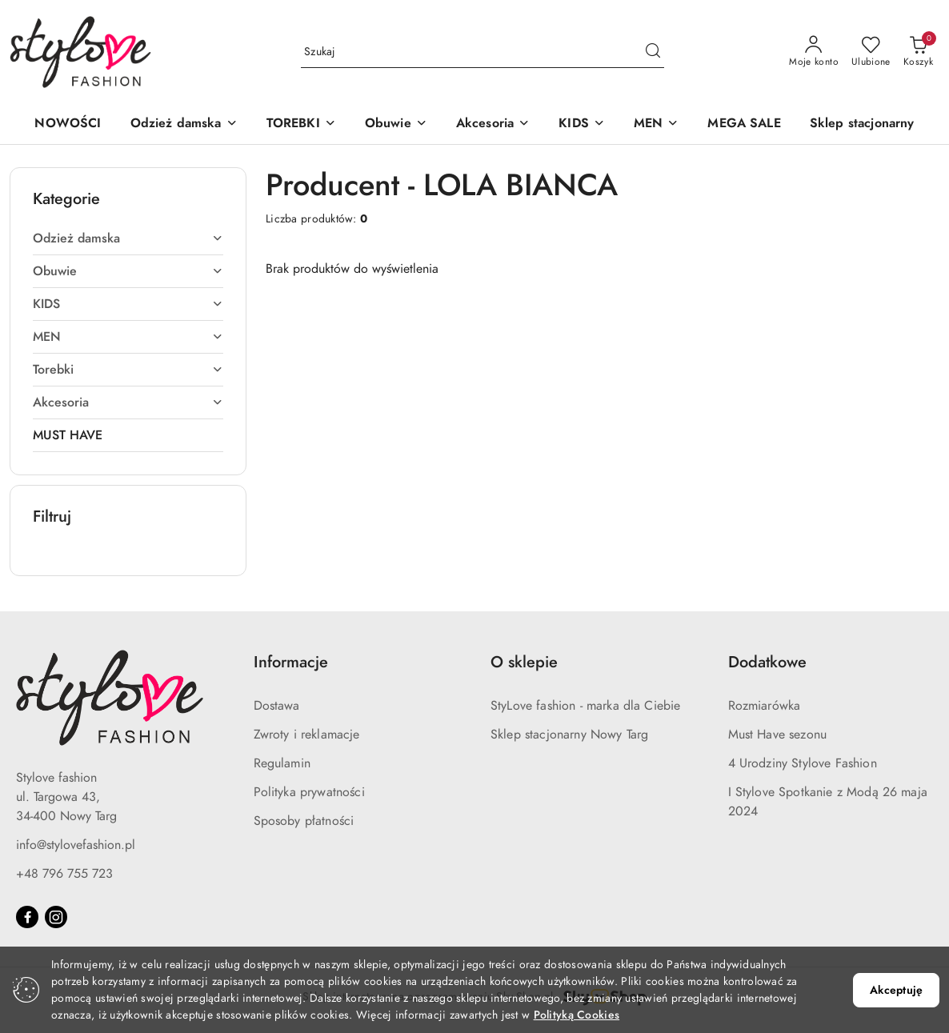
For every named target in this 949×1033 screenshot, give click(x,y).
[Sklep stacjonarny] (862, 124)
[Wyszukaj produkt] (482, 51)
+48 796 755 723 (64, 874)
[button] (184, 124)
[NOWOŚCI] (67, 124)
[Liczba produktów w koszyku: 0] (918, 52)
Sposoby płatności (304, 821)
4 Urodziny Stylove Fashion (802, 763)
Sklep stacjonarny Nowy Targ (569, 734)
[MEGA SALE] (744, 124)
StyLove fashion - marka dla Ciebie (585, 706)
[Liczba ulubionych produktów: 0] (871, 52)
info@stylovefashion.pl (75, 845)
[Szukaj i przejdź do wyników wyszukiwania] (653, 52)
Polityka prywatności (309, 792)
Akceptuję (896, 990)
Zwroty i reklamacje (307, 734)
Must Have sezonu (777, 734)
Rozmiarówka (764, 706)
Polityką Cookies (576, 1015)
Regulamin (282, 763)
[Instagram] (56, 917)
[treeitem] (128, 238)
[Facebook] (27, 917)
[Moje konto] (814, 52)
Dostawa (277, 706)
